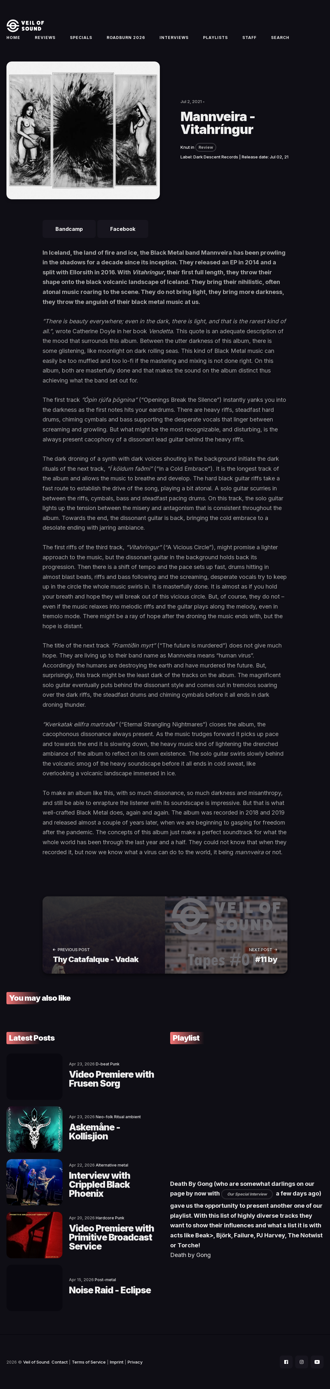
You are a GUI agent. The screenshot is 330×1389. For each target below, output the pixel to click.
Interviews (174, 37)
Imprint (116, 1362)
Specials (81, 37)
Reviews (45, 37)
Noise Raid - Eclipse (110, 1290)
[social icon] (286, 1362)
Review (206, 147)
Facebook (122, 229)
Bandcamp (69, 229)
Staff (249, 37)
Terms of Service (89, 1362)
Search (280, 37)
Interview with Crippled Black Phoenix (99, 1184)
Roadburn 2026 (126, 37)
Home (13, 37)
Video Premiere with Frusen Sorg (111, 1079)
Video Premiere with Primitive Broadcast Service (111, 1237)
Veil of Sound (36, 1362)
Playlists (215, 37)
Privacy (135, 1362)
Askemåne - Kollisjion (94, 1132)
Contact (60, 1362)
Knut (185, 147)
